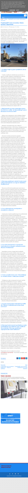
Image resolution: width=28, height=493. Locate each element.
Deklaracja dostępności (6, 481)
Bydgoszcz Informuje (6, 482)
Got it (17, 10)
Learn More (12, 10)
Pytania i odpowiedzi (6, 392)
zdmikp (6, 20)
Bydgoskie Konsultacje (17, 491)
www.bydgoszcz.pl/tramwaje (7, 368)
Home (2, 20)
